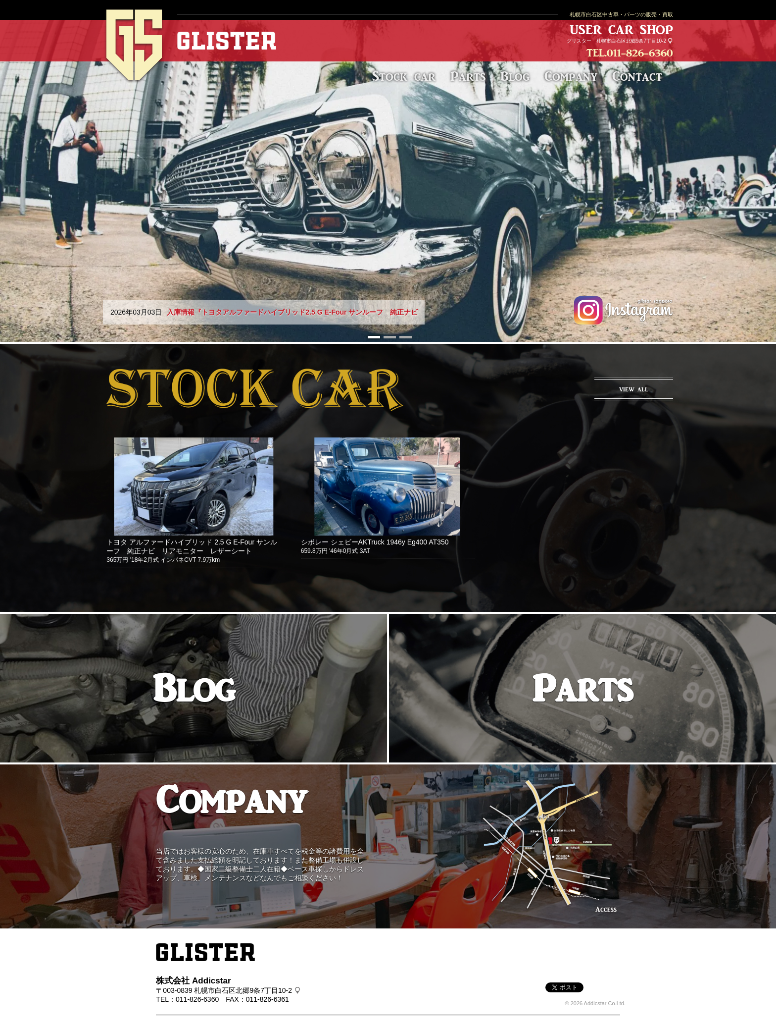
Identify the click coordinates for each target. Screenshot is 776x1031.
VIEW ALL (633, 389)
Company (570, 76)
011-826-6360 (640, 52)
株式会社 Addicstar (193, 980)
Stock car (404, 76)
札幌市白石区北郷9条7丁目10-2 (631, 41)
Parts (467, 76)
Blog (515, 76)
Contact (637, 76)
